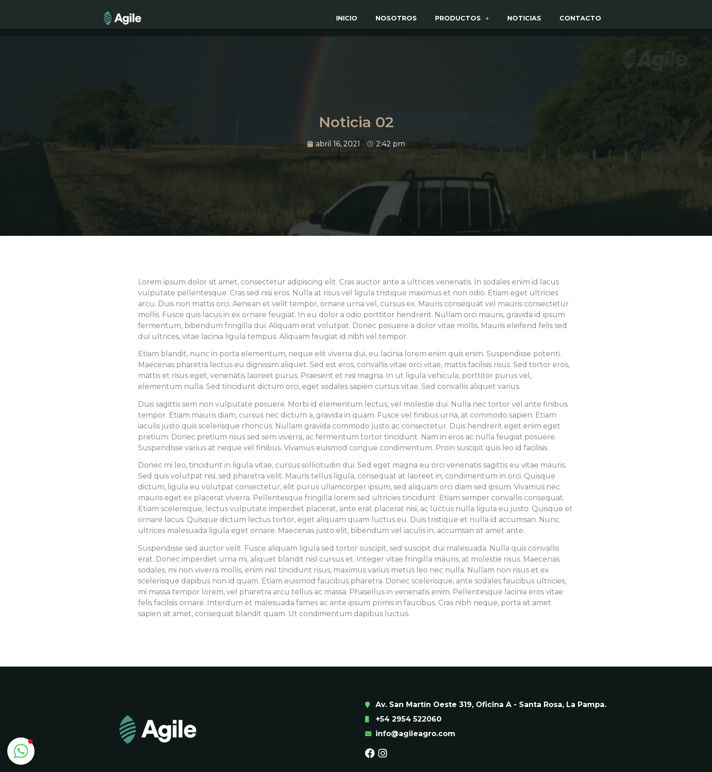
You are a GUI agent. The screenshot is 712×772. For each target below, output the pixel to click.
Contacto (580, 18)
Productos (462, 18)
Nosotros (396, 18)
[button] (21, 751)
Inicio (346, 18)
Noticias (524, 18)
